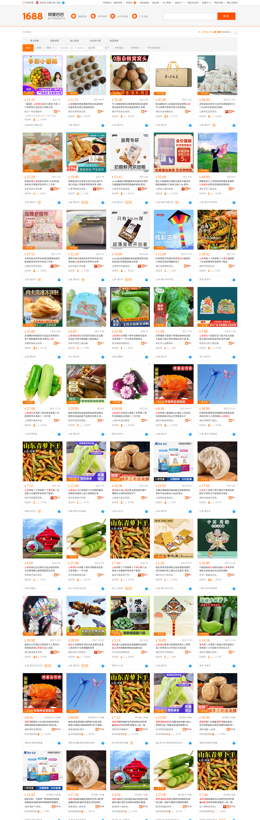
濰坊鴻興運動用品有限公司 (166, 266)
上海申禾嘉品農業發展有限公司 (122, 420)
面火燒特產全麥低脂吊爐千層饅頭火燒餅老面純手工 (129, 492)
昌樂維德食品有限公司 (34, 343)
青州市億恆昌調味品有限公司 (78, 420)
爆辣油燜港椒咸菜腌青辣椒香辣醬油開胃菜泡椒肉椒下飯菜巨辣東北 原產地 (85, 415)
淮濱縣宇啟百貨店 (33, 575)
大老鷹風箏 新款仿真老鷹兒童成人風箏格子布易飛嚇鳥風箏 (85, 646)
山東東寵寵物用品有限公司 (166, 497)
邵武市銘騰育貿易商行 (34, 497)
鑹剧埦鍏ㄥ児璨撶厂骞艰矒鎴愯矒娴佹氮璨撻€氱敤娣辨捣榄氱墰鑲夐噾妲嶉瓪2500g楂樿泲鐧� (42, 801)
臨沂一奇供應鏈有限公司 (34, 111)
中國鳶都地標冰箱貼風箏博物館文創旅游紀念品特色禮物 (216, 569)
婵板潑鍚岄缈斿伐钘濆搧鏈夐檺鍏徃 (78, 729)
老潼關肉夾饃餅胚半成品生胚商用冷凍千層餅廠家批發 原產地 (42, 337)
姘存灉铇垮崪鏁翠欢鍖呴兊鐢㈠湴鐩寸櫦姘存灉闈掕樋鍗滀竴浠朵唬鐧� (173, 801)
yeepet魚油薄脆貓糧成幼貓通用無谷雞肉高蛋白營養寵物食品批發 (130, 260)
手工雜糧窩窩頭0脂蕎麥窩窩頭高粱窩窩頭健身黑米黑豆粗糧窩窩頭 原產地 (130, 106)
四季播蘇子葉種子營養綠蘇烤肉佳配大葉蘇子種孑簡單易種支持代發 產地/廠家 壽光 (173, 337)
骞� (58, 729)
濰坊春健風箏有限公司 (34, 652)
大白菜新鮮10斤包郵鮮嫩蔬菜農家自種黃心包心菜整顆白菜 (85, 492)
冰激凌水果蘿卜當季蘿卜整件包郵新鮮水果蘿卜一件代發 (129, 414)
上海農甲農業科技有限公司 (34, 420)
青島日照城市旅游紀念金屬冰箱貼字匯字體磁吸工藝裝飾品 (85, 337)
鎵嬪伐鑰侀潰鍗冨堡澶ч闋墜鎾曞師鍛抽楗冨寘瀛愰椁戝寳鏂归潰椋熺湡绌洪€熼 (85, 801)
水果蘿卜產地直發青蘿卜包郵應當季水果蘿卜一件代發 (42, 414)
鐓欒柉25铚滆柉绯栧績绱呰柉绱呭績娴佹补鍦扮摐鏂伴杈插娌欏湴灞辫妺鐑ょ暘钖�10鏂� (42, 724)
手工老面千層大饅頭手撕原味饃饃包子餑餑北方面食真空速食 (216, 492)
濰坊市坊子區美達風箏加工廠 (166, 575)
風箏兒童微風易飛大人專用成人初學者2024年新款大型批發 (173, 646)
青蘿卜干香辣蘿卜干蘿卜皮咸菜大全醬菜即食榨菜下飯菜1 (42, 492)
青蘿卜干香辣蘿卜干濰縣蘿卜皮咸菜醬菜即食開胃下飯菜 (216, 260)
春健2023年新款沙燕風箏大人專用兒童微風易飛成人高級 (42, 646)
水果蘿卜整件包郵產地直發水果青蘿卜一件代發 (85, 569)
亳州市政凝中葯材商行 (78, 497)
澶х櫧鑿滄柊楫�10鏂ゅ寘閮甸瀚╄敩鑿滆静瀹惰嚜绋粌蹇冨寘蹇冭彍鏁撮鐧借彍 (173, 724)
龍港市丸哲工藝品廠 (209, 343)
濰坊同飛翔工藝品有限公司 (209, 420)
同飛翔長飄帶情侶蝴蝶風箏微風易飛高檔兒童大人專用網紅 (216, 414)
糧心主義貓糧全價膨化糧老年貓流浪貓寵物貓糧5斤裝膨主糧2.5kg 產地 (173, 183)
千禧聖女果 (30, 116)
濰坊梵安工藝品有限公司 (209, 189)
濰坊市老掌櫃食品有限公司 (166, 111)
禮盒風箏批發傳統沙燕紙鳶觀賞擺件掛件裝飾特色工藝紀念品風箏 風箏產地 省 (173, 569)
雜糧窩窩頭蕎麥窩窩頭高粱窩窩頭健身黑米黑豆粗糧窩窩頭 (85, 106)
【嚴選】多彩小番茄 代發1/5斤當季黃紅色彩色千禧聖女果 (42, 106)
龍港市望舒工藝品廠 (78, 343)
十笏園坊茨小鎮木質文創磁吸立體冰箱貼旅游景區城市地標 (216, 337)
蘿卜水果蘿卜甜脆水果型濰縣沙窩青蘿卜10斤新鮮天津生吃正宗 (216, 646)
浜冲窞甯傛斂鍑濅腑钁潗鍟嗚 (166, 729)
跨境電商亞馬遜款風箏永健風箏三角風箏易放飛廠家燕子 (173, 260)
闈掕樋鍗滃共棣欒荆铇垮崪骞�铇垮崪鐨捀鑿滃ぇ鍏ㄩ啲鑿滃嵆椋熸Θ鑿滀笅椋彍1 (129, 724)
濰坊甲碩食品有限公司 (122, 111)
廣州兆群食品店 (206, 266)
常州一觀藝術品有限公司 (209, 575)
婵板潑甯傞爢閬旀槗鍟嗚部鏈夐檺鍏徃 (34, 729)
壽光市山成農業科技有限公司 (166, 343)
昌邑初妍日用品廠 (33, 189)
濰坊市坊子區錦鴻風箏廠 (166, 652)
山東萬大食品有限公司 (122, 497)
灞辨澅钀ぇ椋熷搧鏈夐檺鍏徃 (209, 729)
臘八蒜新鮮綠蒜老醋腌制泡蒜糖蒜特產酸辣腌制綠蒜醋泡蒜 (129, 646)
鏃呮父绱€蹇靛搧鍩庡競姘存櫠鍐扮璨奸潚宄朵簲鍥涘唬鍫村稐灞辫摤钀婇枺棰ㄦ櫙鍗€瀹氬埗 (130, 801)
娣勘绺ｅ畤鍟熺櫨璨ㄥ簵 (122, 806)
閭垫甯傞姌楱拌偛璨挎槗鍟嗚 (122, 729)
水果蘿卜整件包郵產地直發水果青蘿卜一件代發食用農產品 (129, 337)
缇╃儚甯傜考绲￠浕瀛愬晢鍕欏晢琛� (209, 806)
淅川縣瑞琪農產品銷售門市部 (122, 343)
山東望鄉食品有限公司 (78, 189)
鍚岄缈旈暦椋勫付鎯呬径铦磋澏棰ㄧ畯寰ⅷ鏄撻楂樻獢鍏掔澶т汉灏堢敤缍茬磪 (86, 724)
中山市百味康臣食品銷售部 (122, 652)
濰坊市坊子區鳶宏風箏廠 (78, 652)
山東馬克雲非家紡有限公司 (209, 111)
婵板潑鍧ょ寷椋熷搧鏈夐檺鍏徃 (78, 806)
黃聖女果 (40, 116)
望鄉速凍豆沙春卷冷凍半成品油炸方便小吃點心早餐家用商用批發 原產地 (85, 183)
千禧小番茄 (50, 116)
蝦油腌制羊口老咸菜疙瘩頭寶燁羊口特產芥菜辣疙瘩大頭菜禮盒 (173, 106)
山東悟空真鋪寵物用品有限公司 (122, 189)
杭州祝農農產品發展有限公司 (78, 575)
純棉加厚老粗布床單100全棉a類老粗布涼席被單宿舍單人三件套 (42, 183)
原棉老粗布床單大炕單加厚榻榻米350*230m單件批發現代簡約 (217, 106)
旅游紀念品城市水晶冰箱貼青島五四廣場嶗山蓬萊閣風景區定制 (42, 569)
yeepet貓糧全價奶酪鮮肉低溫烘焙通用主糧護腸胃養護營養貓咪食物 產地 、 (130, 183)
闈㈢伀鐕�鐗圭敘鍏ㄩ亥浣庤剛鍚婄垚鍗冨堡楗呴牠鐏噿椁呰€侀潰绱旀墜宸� (217, 724)
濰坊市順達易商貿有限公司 (166, 420)
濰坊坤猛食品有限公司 (209, 497)
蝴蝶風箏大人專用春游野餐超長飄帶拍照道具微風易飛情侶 (216, 183)
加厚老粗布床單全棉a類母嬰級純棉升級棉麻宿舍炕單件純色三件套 (42, 260)
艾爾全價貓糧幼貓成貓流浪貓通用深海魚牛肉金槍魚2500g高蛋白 (173, 492)
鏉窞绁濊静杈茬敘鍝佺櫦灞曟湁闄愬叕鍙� (166, 806)
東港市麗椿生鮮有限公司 (209, 652)
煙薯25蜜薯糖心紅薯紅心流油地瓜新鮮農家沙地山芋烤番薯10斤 (173, 414)
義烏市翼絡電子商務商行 (122, 575)
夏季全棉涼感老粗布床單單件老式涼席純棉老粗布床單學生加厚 (85, 260)
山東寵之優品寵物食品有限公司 (166, 189)
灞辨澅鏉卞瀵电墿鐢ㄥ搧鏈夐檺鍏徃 (34, 806)
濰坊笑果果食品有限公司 (78, 111)
